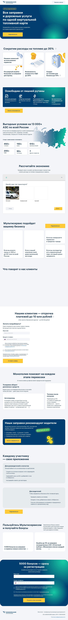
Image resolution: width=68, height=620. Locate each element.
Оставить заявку (13, 361)
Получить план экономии (34, 600)
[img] (4, 617)
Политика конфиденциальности (58, 617)
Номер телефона (18, 580)
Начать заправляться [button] (13, 440)
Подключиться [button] (12, 34)
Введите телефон (8, 337)
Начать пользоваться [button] (14, 110)
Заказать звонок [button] (58, 2)
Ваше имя (5, 330)
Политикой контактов (9, 351)
